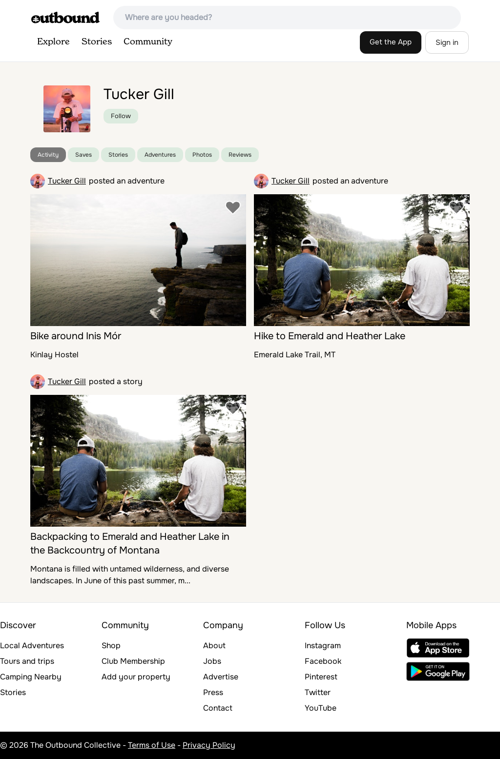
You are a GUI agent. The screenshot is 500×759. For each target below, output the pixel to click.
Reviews (240, 155)
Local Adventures (32, 645)
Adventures (160, 155)
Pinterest (321, 677)
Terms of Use (151, 745)
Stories (97, 42)
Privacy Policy (209, 745)
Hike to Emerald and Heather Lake (329, 336)
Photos (202, 155)
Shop (111, 645)
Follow (121, 116)
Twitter (318, 692)
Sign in (447, 42)
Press (213, 692)
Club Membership (133, 661)
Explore (53, 42)
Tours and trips (27, 661)
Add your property (136, 677)
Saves (83, 155)
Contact (217, 708)
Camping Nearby (31, 677)
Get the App (391, 42)
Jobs (212, 661)
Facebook (323, 661)
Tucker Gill (67, 181)
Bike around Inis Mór (75, 336)
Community (148, 42)
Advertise (220, 677)
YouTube (320, 708)
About (214, 645)
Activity (48, 155)
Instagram (323, 645)
